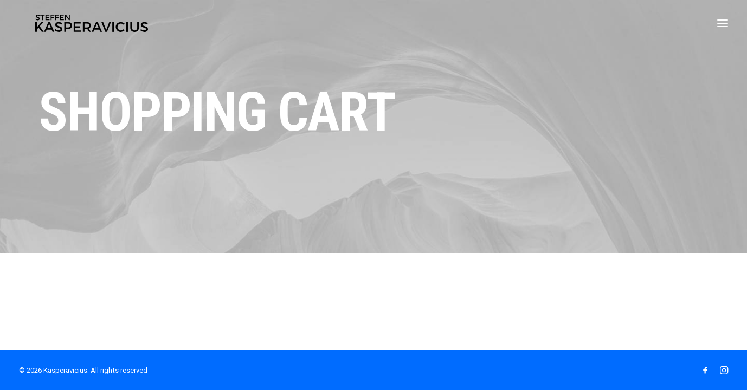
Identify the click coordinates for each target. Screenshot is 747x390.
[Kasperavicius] (93, 26)
